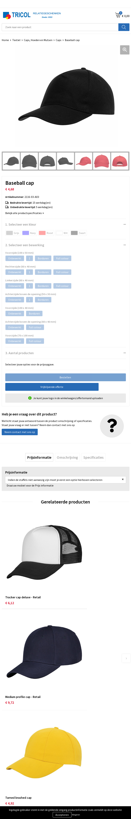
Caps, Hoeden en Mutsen (38, 40)
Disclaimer (73, 789)
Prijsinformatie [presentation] (39, 457)
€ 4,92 (9, 660)
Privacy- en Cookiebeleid (81, 784)
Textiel (16, 40)
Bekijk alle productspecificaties (24, 213)
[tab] (39, 457)
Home (5, 40)
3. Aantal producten (19, 353)
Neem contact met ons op (19, 432)
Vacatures (73, 735)
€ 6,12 (9, 581)
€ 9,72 (73, 581)
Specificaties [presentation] (93, 457)
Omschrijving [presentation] (67, 457)
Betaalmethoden (12, 784)
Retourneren (9, 789)
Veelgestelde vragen (79, 730)
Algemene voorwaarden (81, 779)
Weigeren (76, 814)
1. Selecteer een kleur (20, 224)
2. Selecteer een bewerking (24, 245)
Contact (6, 779)
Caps (58, 40)
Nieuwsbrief (74, 725)
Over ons (72, 719)
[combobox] (60, 27)
